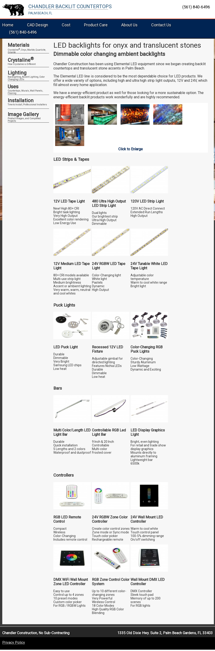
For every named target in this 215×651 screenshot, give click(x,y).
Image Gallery (23, 114)
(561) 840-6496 (196, 7)
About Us (129, 24)
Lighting (17, 73)
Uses (13, 86)
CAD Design (37, 24)
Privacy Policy (13, 642)
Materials (18, 45)
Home (7, 24)
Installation (21, 100)
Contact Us (161, 24)
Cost (66, 24)
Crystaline (21, 60)
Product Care (96, 24)
